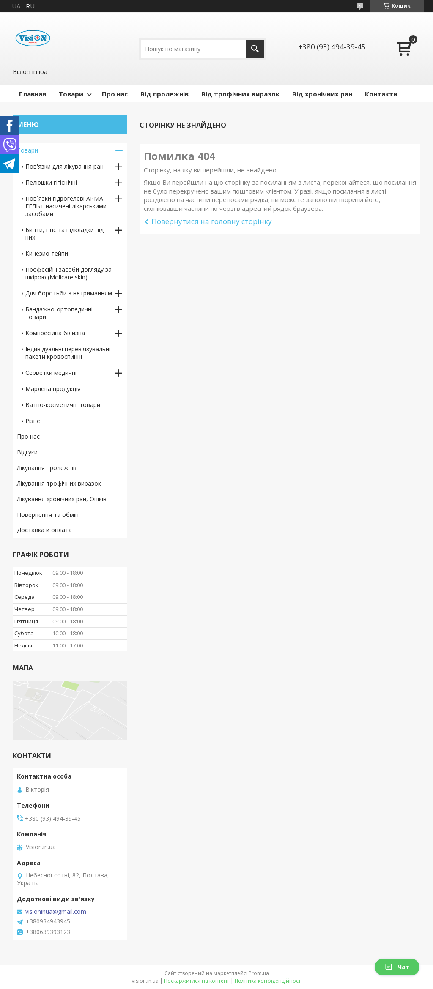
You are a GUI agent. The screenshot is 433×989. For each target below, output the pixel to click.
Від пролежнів (164, 94)
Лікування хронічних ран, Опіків (62, 499)
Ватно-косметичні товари (62, 405)
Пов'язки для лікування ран (64, 166)
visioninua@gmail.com (55, 911)
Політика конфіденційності (268, 980)
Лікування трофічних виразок (59, 483)
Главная (32, 94)
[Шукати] (255, 49)
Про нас (115, 94)
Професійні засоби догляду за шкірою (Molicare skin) (68, 273)
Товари (71, 94)
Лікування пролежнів (47, 468)
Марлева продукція (53, 389)
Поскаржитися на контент (196, 980)
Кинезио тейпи (46, 253)
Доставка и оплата (44, 530)
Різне (32, 421)
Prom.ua (259, 973)
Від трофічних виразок (240, 94)
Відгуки (27, 452)
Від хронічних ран (322, 94)
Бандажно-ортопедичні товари (59, 313)
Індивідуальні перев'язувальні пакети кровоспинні (67, 353)
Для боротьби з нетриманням (68, 293)
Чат (397, 967)
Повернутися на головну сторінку (211, 221)
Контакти (381, 94)
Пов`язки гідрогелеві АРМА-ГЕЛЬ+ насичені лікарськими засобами (66, 206)
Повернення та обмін (48, 515)
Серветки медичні (51, 373)
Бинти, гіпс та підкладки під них (64, 233)
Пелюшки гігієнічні (51, 182)
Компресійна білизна (55, 333)
